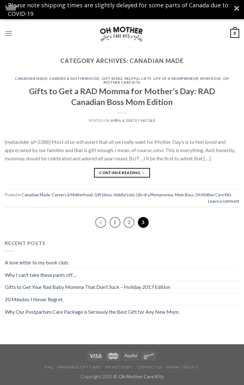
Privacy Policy (182, 367)
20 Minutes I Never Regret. (34, 299)
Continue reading (122, 173)
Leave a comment (223, 201)
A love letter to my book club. (37, 262)
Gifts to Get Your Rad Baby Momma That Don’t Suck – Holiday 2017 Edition (87, 287)
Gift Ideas (112, 78)
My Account (119, 367)
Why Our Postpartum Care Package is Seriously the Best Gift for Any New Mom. (92, 312)
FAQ (49, 367)
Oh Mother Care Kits (213, 194)
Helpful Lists (138, 78)
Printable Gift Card (79, 367)
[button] (122, 9)
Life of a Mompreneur (175, 78)
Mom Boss (210, 78)
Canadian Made (31, 78)
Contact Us (150, 367)
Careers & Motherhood (74, 78)
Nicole (148, 120)
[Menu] (8, 33)
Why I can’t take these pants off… (41, 275)
